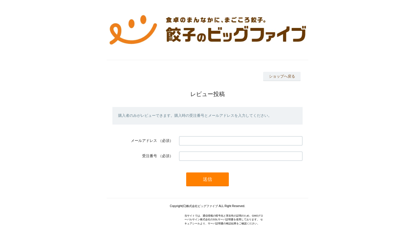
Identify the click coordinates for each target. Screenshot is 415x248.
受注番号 (149, 156)
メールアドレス (144, 140)
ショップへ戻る (282, 76)
